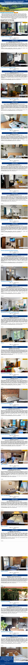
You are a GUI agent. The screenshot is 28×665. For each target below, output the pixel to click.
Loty (2, 12)
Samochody (6, 12)
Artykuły (16, 12)
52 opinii (18, 607)
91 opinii (20, 73)
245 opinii (21, 104)
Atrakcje (11, 12)
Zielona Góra (25, 22)
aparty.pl (27, 0)
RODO (9, 660)
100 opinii (19, 225)
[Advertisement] (14, 549)
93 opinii (19, 637)
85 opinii (18, 165)
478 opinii (19, 409)
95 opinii (18, 501)
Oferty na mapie (7, 11)
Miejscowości (12, 11)
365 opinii (21, 318)
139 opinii (18, 195)
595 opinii (20, 440)
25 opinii (19, 379)
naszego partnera (18, 48)
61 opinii (19, 42)
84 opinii (19, 287)
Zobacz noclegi (15, 40)
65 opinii (21, 256)
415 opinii (17, 577)
